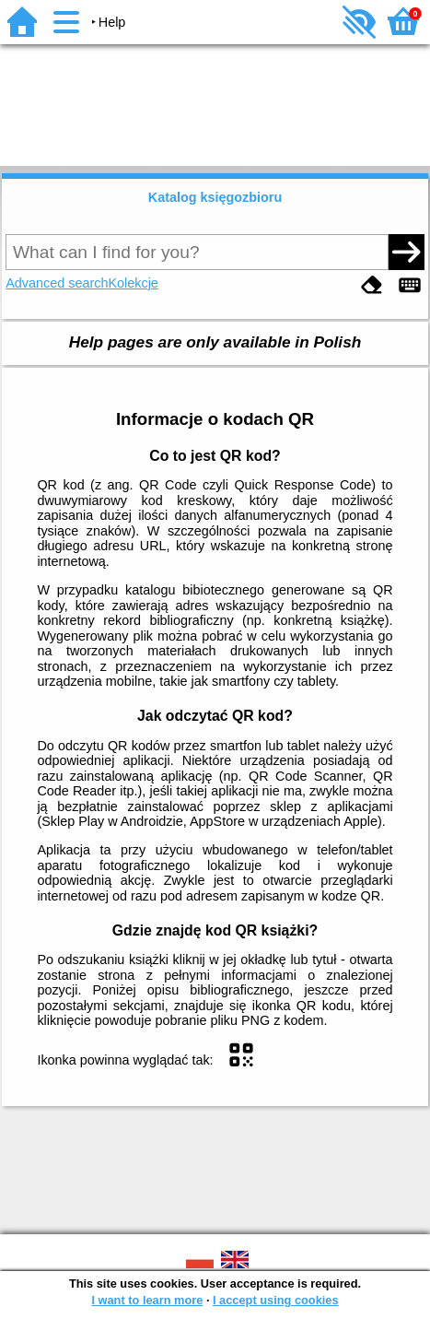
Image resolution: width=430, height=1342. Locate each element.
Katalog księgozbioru (215, 197)
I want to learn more (147, 1300)
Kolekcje (132, 283)
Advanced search (57, 283)
